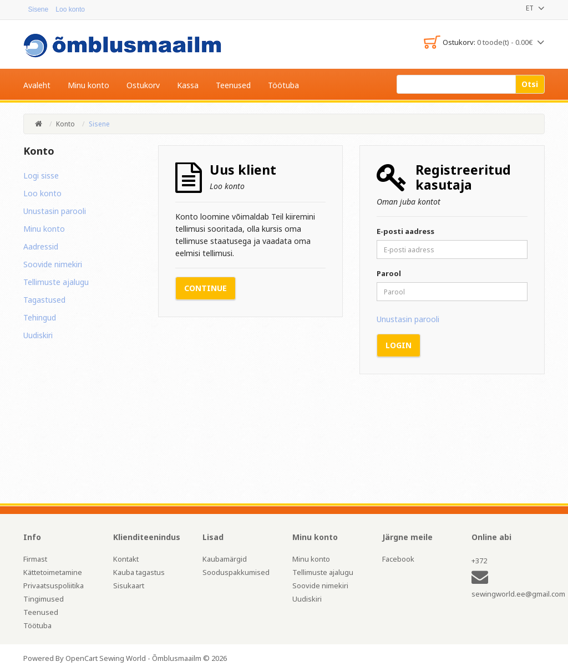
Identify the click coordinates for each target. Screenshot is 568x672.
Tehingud (39, 317)
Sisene (33, 9)
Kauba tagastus (139, 572)
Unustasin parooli (54, 211)
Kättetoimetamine (52, 572)
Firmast (35, 559)
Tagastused (44, 299)
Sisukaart (128, 585)
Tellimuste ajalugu (56, 282)
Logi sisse (41, 175)
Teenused (40, 612)
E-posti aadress (405, 231)
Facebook (398, 559)
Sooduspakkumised (236, 572)
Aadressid (40, 246)
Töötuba (37, 625)
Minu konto (44, 228)
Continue (205, 288)
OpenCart (81, 658)
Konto (65, 124)
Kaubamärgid (224, 559)
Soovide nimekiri (52, 264)
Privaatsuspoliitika (53, 585)
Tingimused (43, 599)
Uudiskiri (38, 335)
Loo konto (42, 193)
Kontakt (126, 559)
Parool (389, 273)
